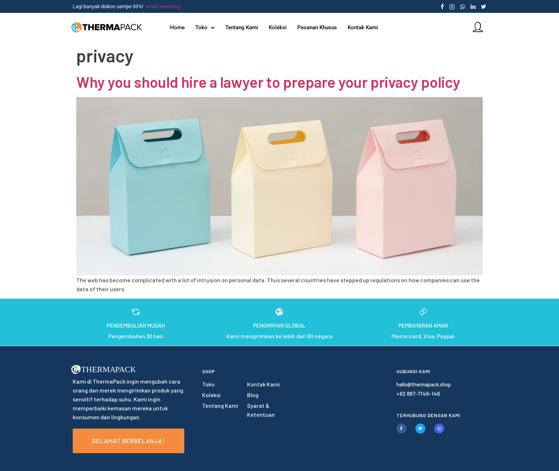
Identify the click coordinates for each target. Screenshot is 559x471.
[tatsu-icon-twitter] (483, 6)
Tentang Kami (242, 27)
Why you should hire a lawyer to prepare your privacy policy (268, 82)
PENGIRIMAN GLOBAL (279, 325)
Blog (252, 394)
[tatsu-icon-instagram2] (452, 6)
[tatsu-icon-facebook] (442, 6)
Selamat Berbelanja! (128, 440)
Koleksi (278, 27)
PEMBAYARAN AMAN (423, 325)
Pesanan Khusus (317, 27)
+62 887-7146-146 (418, 393)
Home (177, 27)
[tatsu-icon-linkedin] (473, 6)
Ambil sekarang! (163, 6)
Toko (202, 27)
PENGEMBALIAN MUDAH (136, 325)
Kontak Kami (363, 27)
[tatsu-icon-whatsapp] (462, 6)
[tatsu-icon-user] (476, 27)
